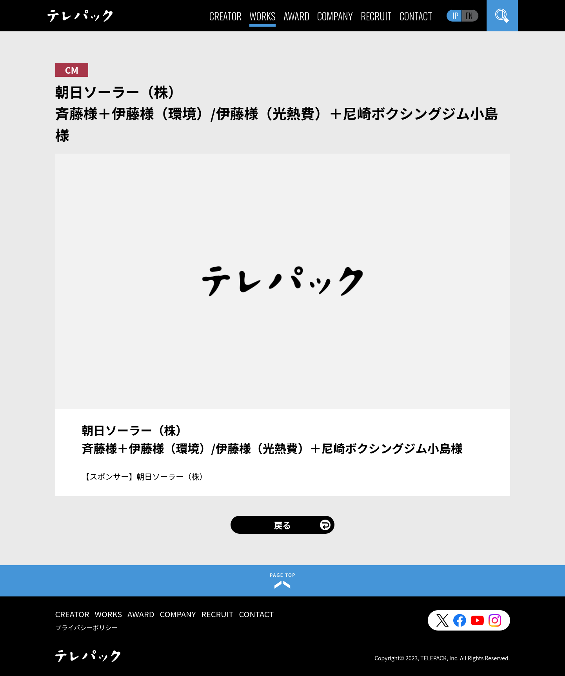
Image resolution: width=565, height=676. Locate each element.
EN (469, 16)
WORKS (262, 16)
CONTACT (416, 16)
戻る (282, 524)
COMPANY (335, 16)
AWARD (296, 16)
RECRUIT (376, 16)
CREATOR (225, 16)
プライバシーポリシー (86, 627)
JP (455, 16)
